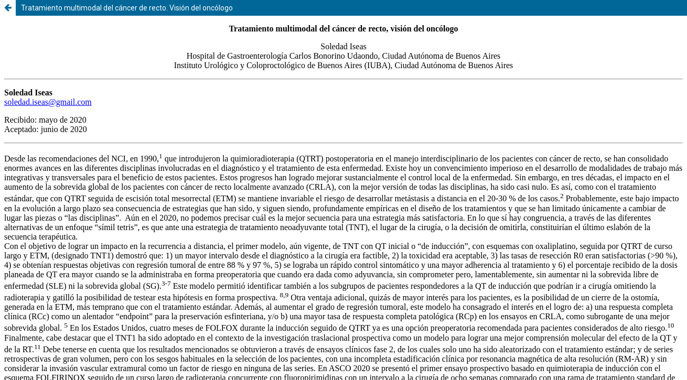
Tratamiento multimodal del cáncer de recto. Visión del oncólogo (127, 8)
